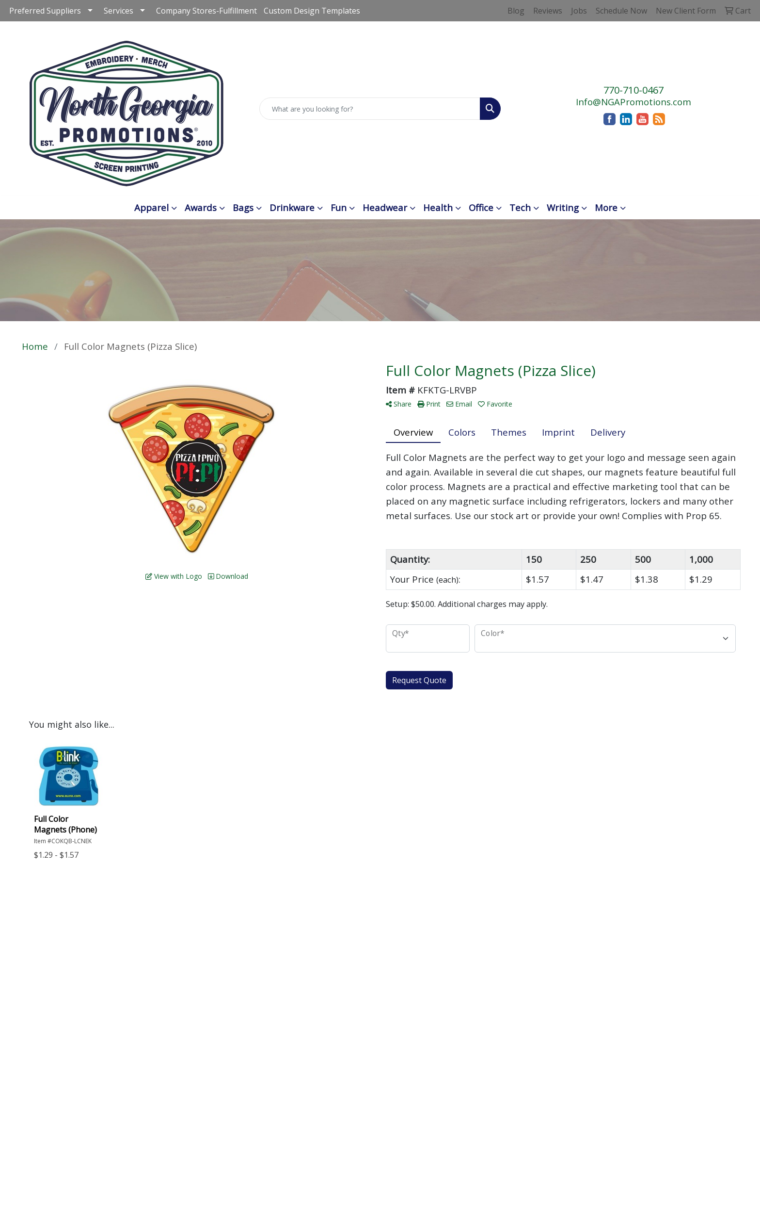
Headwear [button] (385, 207)
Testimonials (371, 971)
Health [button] (438, 207)
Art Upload (367, 985)
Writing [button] (563, 207)
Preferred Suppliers (45, 10)
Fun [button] (339, 207)
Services (118, 10)
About (285, 946)
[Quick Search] (370, 109)
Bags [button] (243, 207)
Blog (352, 958)
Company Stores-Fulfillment (206, 10)
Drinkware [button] (292, 207)
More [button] (606, 207)
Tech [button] (520, 207)
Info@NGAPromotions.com (633, 102)
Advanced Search (364, 938)
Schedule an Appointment (443, 938)
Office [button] (481, 207)
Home (285, 933)
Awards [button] (201, 207)
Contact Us (296, 960)
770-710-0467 (633, 90)
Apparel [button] (151, 207)
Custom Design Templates (312, 10)
